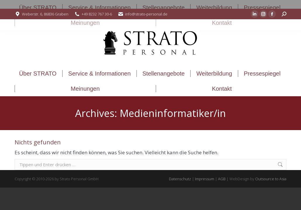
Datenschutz (180, 178)
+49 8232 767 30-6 (97, 14)
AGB (222, 178)
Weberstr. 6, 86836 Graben (45, 14)
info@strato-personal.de (146, 14)
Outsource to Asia (270, 178)
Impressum (204, 178)
